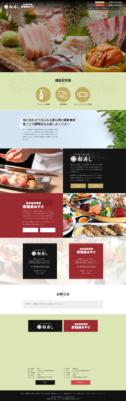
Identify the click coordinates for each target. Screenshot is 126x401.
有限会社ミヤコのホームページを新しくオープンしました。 (49, 304)
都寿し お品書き (36, 393)
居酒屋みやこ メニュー (57, 393)
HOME (80, 8)
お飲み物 (95, 185)
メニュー (30, 230)
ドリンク (47, 230)
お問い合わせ (113, 8)
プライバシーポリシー (91, 393)
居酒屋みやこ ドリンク (70, 393)
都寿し (95, 8)
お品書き (78, 185)
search (120, 8)
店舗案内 (88, 8)
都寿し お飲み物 (45, 393)
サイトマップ (102, 393)
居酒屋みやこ (103, 8)
